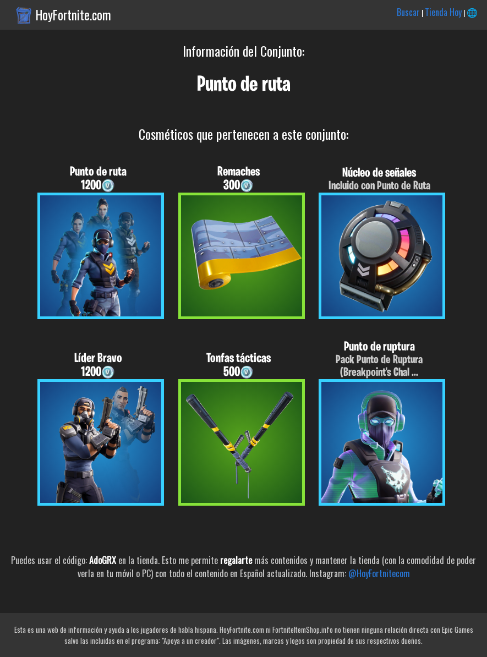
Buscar (408, 12)
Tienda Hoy (443, 12)
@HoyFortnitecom (379, 573)
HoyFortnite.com (73, 15)
